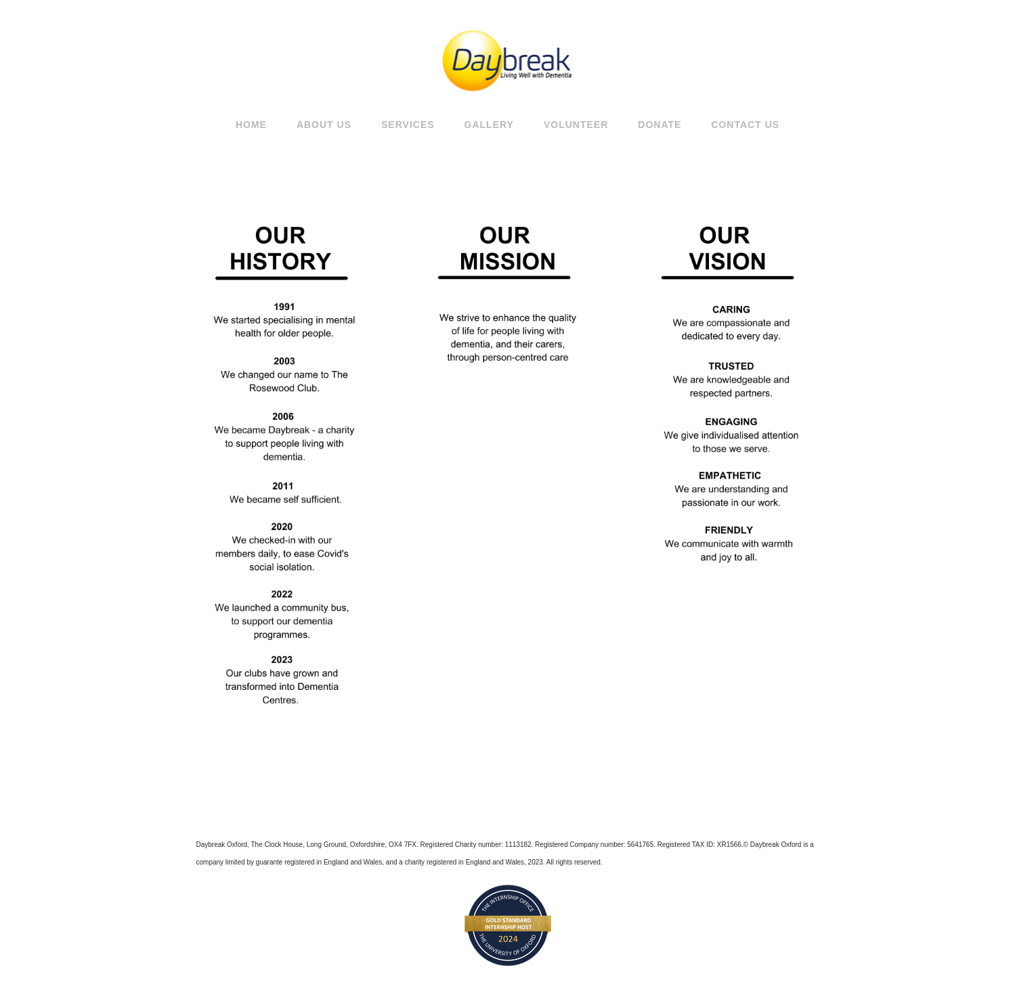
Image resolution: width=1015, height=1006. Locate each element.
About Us (324, 124)
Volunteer (576, 124)
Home (251, 124)
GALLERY (489, 124)
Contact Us (745, 124)
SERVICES (408, 124)
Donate (659, 124)
